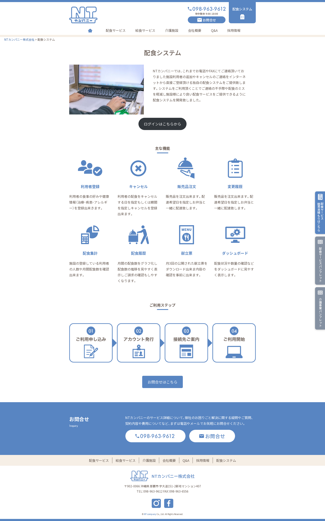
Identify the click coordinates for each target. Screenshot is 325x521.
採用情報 (233, 30)
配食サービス (116, 30)
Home (90, 30)
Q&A (214, 30)
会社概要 (194, 30)
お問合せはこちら (162, 382)
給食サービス (145, 30)
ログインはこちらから (162, 124)
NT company (150, 514)
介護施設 (171, 30)
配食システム (226, 460)
